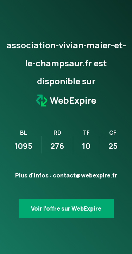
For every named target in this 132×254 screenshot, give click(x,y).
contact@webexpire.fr (85, 175)
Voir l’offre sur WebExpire (66, 208)
